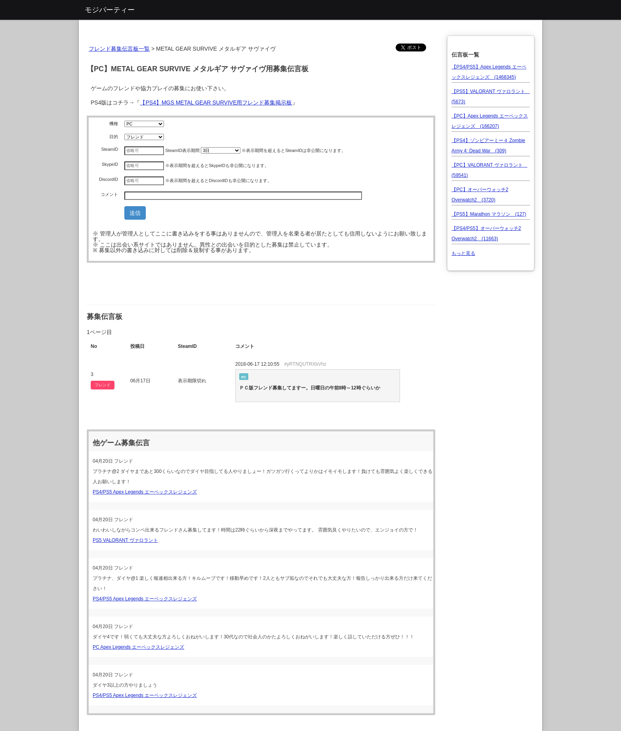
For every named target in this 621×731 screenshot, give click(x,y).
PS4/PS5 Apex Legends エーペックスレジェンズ (145, 492)
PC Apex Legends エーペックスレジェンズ (138, 647)
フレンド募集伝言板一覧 (119, 49)
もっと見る (463, 253)
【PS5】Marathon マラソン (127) (488, 214)
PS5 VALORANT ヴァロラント (125, 540)
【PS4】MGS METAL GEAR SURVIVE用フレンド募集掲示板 (216, 102)
